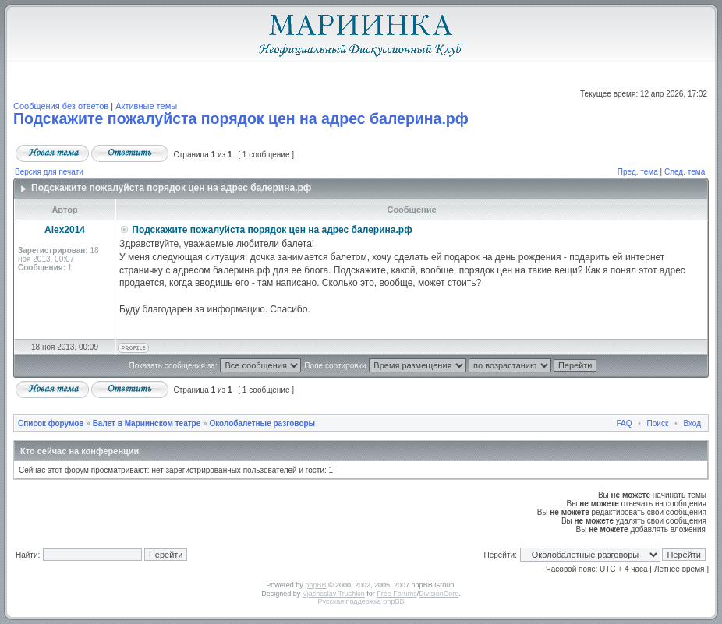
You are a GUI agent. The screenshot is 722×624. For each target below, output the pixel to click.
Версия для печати (49, 171)
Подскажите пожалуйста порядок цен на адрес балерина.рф (241, 118)
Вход (692, 423)
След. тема (684, 171)
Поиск (658, 423)
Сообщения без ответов (60, 106)
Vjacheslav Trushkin (334, 594)
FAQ (624, 423)
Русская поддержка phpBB (361, 601)
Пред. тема (638, 171)
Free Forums (397, 594)
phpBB (315, 585)
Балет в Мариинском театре (147, 423)
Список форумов (51, 423)
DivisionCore (438, 594)
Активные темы (146, 106)
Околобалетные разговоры (262, 423)
